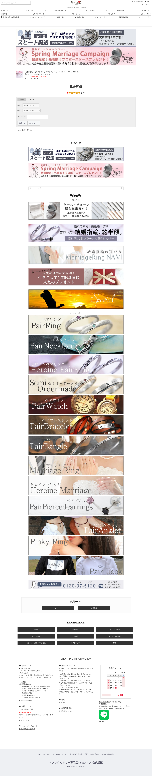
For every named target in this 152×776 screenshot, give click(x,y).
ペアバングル (146, 10)
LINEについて (104, 721)
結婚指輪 (4, 14)
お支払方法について (25, 701)
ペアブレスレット (92, 10)
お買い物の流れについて (27, 729)
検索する (22, 123)
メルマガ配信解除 (108, 754)
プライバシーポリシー (60, 754)
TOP (142, 4)
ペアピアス (111, 14)
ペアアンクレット (76, 14)
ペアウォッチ (119, 10)
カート (148, 1)
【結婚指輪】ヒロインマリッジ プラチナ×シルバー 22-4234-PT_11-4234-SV (52, 72)
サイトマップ (75, 643)
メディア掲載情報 (115, 636)
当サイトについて (44, 754)
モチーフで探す (145, 17)
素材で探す (79, 17)
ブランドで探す (101, 17)
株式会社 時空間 (104, 702)
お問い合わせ (94, 754)
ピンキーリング (146, 14)
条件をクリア (33, 123)
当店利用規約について (66, 711)
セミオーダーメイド (61, 10)
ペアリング (4, 10)
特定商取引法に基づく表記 (79, 754)
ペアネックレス (31, 10)
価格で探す (59, 17)
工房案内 (75, 636)
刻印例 (36, 629)
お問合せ (147, 4)
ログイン (134, 1)
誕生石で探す (123, 17)
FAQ (114, 643)
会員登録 (140, 1)
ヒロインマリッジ (38, 14)
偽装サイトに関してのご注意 (36, 643)
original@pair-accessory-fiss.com (114, 708)
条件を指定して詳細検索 (10, 17)
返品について (63, 702)
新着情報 (75, 629)
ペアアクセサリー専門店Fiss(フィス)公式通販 (76, 762)
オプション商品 (115, 629)
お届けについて (24, 720)
